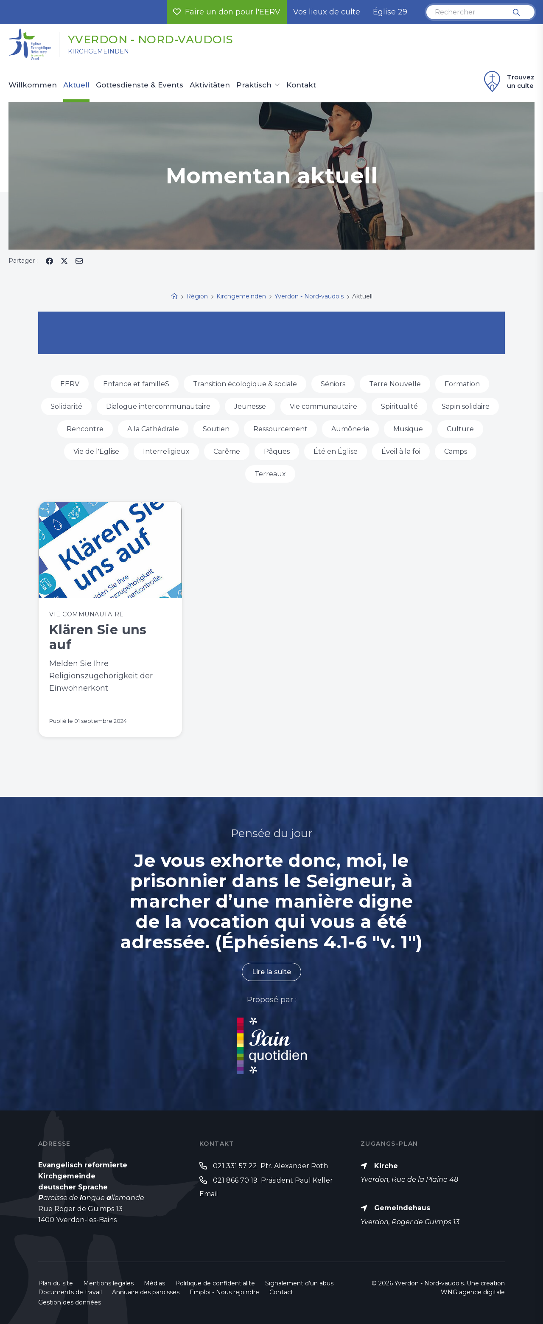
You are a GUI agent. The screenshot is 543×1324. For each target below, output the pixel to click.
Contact (281, 1292)
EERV (69, 384)
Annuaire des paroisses (145, 1292)
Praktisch (254, 85)
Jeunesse (250, 406)
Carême (226, 451)
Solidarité (66, 406)
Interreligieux (166, 451)
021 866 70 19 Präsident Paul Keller (273, 1180)
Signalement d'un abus (299, 1283)
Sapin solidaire (466, 406)
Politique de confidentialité (215, 1283)
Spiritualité (399, 406)
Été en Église (335, 451)
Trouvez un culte (508, 81)
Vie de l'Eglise (96, 451)
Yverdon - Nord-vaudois (150, 39)
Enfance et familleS (136, 384)
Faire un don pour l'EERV (226, 12)
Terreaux (270, 474)
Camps (455, 451)
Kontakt (301, 85)
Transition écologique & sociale (245, 384)
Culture (460, 429)
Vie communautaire (323, 406)
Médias (154, 1283)
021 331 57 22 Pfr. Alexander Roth (270, 1166)
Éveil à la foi (400, 451)
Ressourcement (280, 429)
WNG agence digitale (473, 1292)
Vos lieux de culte (326, 12)
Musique (408, 429)
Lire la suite (271, 972)
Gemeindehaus (402, 1208)
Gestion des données (69, 1302)
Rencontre (85, 429)
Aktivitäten (210, 85)
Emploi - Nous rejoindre (224, 1292)
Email (208, 1194)
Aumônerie (350, 429)
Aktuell (76, 85)
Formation (462, 384)
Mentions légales (108, 1283)
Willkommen (32, 85)
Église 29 (390, 12)
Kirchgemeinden (98, 51)
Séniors (333, 384)
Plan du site (55, 1283)
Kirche (386, 1166)
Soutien (216, 429)
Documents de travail (70, 1292)
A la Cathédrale (153, 429)
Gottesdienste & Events (139, 85)
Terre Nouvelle (395, 384)
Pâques (277, 451)
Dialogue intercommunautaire (158, 406)
